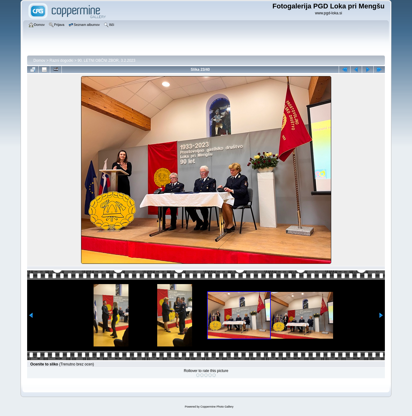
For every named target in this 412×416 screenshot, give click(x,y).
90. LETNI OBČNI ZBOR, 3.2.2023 (106, 60)
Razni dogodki (61, 60)
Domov (39, 60)
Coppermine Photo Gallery (216, 406)
